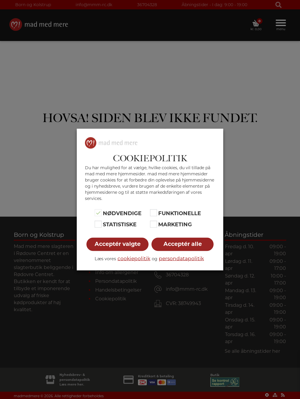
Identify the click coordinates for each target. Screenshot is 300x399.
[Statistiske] (98, 223)
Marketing (175, 224)
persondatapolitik (181, 258)
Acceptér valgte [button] (118, 243)
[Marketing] (153, 223)
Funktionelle (179, 213)
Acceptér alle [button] (182, 243)
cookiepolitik (133, 258)
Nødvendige (122, 213)
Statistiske (120, 224)
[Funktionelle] (153, 212)
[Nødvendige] (98, 212)
